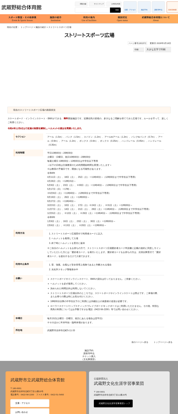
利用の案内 (89, 19)
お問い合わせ (21, 389)
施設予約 (144, 10)
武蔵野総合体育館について (155, 19)
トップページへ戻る (163, 334)
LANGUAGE (116, 4)
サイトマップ (99, 4)
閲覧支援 (83, 4)
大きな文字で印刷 (156, 49)
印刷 (137, 49)
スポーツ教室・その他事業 (22, 19)
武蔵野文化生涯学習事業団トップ (114, 381)
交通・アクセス (130, 10)
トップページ (24, 27)
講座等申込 (158, 10)
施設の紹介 (55, 19)
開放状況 (122, 19)
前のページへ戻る (142, 334)
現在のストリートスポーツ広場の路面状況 (33, 110)
